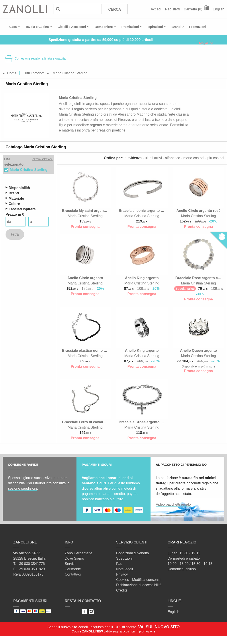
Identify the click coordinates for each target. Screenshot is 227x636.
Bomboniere (104, 27)
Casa (13, 27)
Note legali (124, 569)
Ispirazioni (155, 27)
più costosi (215, 158)
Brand (176, 27)
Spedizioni (124, 558)
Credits (121, 590)
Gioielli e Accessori (71, 27)
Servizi (70, 564)
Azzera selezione (42, 159)
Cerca (114, 9)
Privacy (122, 574)
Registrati (172, 9)
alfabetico (172, 158)
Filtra (15, 234)
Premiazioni (130, 27)
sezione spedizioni (22, 488)
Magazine (206, 43)
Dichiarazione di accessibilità (139, 585)
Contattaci (73, 574)
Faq (119, 564)
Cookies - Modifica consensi (138, 580)
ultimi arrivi (153, 158)
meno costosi (193, 158)
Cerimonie (73, 569)
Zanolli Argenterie (78, 553)
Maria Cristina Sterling (28, 170)
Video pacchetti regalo (173, 504)
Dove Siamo (74, 558)
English (218, 9)
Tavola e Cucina (37, 27)
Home (12, 73)
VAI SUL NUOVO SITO (159, 627)
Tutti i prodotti (33, 73)
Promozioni (197, 27)
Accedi (156, 9)
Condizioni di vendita (132, 553)
